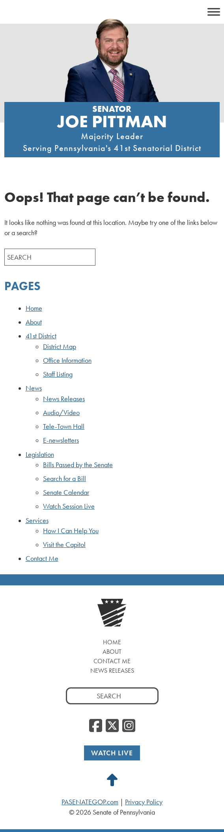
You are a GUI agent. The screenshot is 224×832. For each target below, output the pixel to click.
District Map (59, 346)
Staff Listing (58, 374)
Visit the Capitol (64, 544)
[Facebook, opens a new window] (95, 726)
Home (34, 308)
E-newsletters (61, 440)
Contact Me (42, 558)
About (34, 322)
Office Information (67, 360)
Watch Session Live (69, 506)
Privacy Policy (143, 802)
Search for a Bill (64, 478)
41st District (41, 336)
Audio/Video (61, 412)
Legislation (40, 454)
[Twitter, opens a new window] (112, 726)
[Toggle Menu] (213, 11)
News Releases (64, 398)
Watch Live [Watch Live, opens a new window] (112, 752)
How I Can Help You (71, 530)
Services (37, 520)
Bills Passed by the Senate (78, 464)
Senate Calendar (66, 492)
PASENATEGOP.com (90, 802)
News (34, 388)
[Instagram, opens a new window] (128, 726)
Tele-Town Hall (63, 426)
